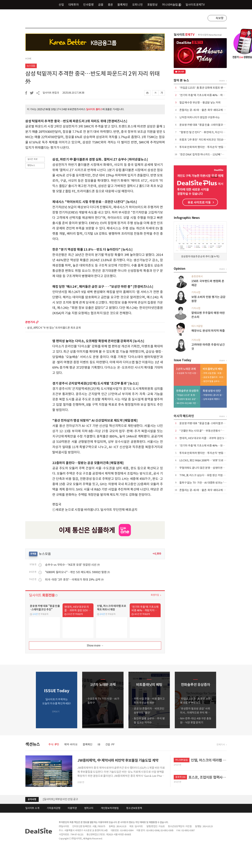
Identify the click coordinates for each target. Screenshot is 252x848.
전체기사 (220, 744)
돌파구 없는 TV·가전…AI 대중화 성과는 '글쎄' (204, 482)
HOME (28, 58)
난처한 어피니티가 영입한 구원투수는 (199, 117)
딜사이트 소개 (32, 808)
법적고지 (88, 808)
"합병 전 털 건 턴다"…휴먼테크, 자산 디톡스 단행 (206, 132)
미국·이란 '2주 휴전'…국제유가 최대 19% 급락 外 (74, 579)
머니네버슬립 (171, 4)
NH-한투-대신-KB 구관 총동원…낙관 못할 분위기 (188, 403)
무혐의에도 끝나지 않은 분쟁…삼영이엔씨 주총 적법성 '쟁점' (214, 395)
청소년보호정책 (134, 808)
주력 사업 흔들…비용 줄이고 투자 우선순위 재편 (214, 373)
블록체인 (122, 4)
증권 (110, 4)
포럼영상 (152, 4)
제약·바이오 (71, 744)
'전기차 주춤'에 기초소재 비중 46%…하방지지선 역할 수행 (211, 95)
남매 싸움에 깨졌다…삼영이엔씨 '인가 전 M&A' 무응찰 (214, 399)
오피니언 (137, 4)
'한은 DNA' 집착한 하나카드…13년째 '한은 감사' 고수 (208, 154)
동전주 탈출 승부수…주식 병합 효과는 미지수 (214, 381)
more (37, 322)
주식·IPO (53, 744)
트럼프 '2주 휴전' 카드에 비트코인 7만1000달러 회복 (207, 139)
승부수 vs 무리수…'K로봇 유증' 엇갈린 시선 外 (72, 564)
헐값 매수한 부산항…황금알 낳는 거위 (200, 102)
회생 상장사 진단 (212, 390)
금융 (100, 4)
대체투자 (73, 4)
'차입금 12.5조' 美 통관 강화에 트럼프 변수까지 (204, 87)
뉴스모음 (31, 65)
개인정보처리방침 (110, 808)
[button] (223, 700)
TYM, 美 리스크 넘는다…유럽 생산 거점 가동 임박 (206, 475)
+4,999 (157, 553)
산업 (61, 4)
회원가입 (155, 594)
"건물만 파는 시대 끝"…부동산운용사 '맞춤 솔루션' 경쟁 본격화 (213, 430)
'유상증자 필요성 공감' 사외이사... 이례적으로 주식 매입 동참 (188, 399)
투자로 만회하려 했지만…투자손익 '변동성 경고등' (207, 147)
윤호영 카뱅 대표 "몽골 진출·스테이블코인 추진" (205, 124)
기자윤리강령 (53, 808)
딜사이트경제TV (197, 4)
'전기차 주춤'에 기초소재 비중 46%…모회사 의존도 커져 (210, 445)
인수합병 (88, 4)
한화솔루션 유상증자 (187, 390)
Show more (95, 646)
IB (99, 744)
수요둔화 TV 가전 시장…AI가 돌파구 (188, 373)
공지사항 (32, 799)
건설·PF (110, 744)
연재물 (33, 553)
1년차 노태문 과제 (186, 369)
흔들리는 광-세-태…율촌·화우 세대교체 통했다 (205, 110)
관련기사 (30, 322)
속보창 (219, 18)
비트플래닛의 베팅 (213, 369)
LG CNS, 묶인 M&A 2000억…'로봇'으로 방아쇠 (205, 460)
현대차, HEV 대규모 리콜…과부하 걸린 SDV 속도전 (207, 438)
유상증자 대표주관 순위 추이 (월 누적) (200, 256)
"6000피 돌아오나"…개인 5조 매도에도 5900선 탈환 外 (77, 572)
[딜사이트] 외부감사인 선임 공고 (60, 799)
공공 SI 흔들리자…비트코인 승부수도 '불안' (214, 377)
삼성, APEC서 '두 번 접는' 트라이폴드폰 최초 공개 (54, 327)
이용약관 (72, 808)
